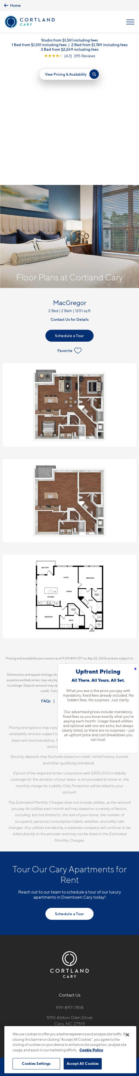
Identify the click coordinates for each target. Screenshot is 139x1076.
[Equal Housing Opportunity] (58, 914)
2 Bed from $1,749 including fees (99, 44)
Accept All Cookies (83, 1063)
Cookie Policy (91, 1050)
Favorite (69, 229)
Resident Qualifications (77, 579)
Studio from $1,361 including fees (69, 40)
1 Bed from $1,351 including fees (39, 44)
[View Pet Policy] (69, 926)
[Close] (128, 1035)
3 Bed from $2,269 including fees (69, 49)
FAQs (46, 579)
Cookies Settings (36, 1063)
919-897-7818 (70, 885)
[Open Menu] (130, 22)
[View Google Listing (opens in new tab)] (69, 55)
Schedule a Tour (69, 213)
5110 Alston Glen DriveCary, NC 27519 (69, 898)
